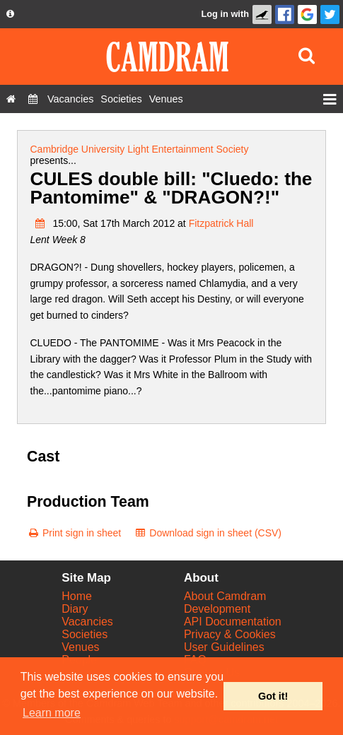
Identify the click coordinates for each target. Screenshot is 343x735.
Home (77, 596)
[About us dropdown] (10, 14)
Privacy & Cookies (230, 634)
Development (217, 609)
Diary (75, 609)
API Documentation (232, 622)
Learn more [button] (52, 713)
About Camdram (225, 596)
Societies (84, 634)
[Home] (11, 99)
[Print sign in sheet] (74, 533)
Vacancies (87, 622)
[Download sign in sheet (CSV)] (207, 533)
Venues (80, 647)
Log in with (225, 13)
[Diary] (33, 99)
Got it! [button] (273, 696)
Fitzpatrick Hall (221, 223)
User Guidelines (224, 647)
